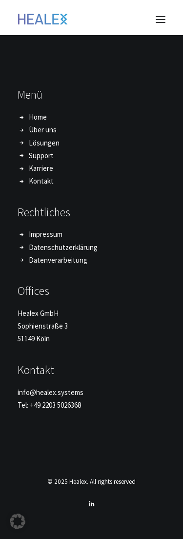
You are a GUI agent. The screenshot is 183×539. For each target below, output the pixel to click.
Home (38, 117)
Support (41, 155)
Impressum (45, 234)
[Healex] (43, 19)
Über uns (43, 129)
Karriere (41, 168)
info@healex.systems (50, 392)
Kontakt (41, 181)
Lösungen (44, 142)
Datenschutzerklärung (63, 247)
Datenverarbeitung (58, 260)
